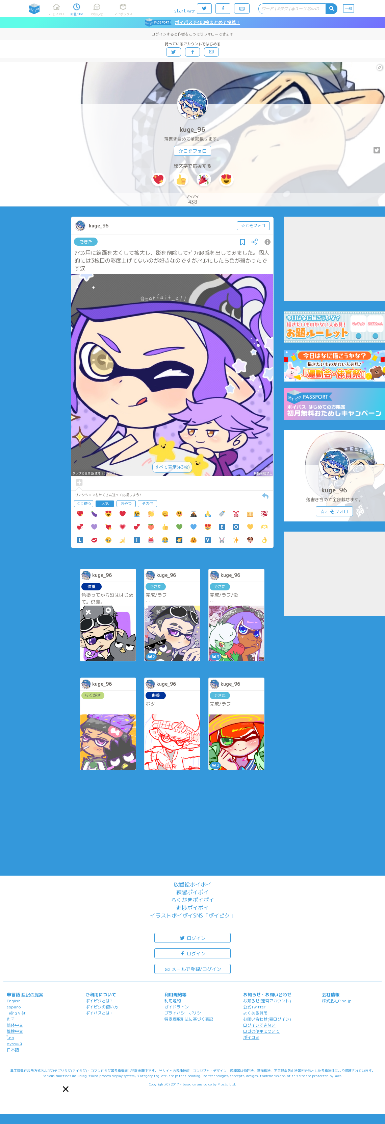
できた (86, 242)
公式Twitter (254, 1007)
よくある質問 (255, 1013)
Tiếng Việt (16, 1013)
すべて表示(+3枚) (172, 467)
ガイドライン (176, 1007)
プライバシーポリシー (184, 1013)
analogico (204, 1084)
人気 (105, 503)
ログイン (192, 937)
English (14, 1001)
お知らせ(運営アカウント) (267, 1001)
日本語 (13, 1050)
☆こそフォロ (192, 151)
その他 (147, 503)
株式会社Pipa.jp (337, 1001)
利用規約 (172, 1001)
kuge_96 (192, 129)
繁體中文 (15, 1031)
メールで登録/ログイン (192, 968)
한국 (11, 1019)
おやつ (126, 503)
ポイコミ (251, 1037)
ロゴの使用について (261, 1031)
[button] (66, 1089)
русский (14, 1044)
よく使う (83, 503)
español (14, 1007)
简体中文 (15, 1025)
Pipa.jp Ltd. (226, 1084)
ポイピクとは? (98, 1001)
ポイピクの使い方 (101, 1007)
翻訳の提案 (32, 995)
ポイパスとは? (98, 1013)
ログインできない (259, 1025)
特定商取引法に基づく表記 (188, 1019)
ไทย (10, 1038)
